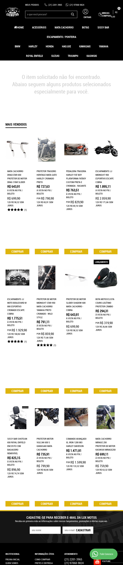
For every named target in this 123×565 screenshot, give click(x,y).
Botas (85, 27)
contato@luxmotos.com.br (78, 487)
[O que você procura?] (72, 14)
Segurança (40, 480)
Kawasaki (85, 46)
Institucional (12, 463)
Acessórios (39, 27)
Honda (50, 46)
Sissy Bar (103, 27)
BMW (17, 46)
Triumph (73, 56)
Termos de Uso (42, 476)
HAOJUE (66, 46)
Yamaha (103, 46)
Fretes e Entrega (44, 473)
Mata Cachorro (64, 27)
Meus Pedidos (32, 4)
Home (20, 27)
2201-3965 (55, 4)
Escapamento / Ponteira (61, 37)
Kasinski (92, 56)
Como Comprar (42, 469)
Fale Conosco (12, 480)
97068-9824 (76, 4)
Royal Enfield (34, 56)
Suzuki (55, 56)
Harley (33, 46)
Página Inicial (12, 469)
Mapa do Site (11, 476)
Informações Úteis (44, 463)
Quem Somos (11, 473)
